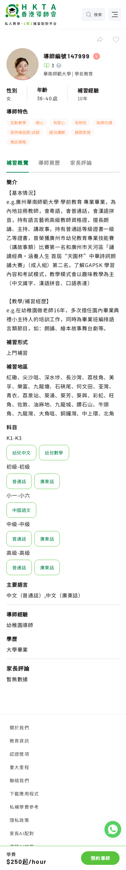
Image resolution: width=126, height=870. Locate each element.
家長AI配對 (22, 833)
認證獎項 (19, 754)
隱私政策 (19, 820)
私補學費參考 (24, 807)
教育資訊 (19, 740)
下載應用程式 (24, 793)
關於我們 (19, 727)
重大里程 (19, 767)
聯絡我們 (19, 780)
